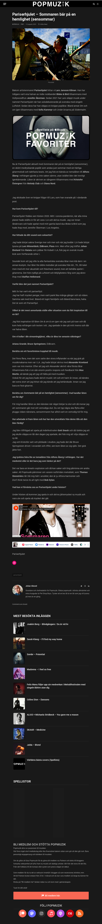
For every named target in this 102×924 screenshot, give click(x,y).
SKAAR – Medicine (36, 729)
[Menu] (4, 3)
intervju (15, 24)
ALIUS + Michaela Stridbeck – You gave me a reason (52, 714)
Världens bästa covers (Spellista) (43, 760)
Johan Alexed (31, 586)
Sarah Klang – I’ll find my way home (44, 639)
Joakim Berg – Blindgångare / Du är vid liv (47, 624)
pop (22, 24)
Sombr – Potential (36, 654)
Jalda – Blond (34, 745)
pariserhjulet (17, 575)
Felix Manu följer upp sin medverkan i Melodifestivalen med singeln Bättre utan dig (56, 686)
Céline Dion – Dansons (38, 699)
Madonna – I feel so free (39, 669)
